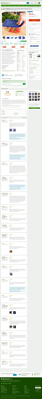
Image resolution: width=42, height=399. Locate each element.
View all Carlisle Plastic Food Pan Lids (34, 48)
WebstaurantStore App (4, 389)
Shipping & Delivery (38, 391)
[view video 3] (36, 94)
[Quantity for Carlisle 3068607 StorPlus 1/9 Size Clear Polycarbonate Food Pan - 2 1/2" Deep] (20, 46)
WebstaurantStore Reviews (15, 392)
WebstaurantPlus (3, 387)
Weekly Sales (14, 389)
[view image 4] (39, 94)
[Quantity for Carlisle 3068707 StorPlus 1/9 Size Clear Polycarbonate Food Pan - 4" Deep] (11, 46)
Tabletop (23, 5)
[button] (4, 37)
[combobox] (19, 3)
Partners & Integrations (4, 392)
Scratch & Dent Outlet (15, 388)
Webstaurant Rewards (4, 388)
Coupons (13, 390)
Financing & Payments (27, 390)
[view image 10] (33, 99)
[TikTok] (8, 383)
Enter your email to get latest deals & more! (8, 373)
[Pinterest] (10, 383)
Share (19, 41)
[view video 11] (36, 99)
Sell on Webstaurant (26, 392)
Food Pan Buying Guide (35, 63)
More (40, 5)
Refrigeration (10, 5)
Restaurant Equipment (5, 5)
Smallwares (14, 5)
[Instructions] (30, 56)
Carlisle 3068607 (31, 72)
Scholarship (25, 391)
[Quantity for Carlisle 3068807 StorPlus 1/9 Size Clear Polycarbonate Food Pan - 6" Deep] (2, 46)
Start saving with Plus (24, 375)
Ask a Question (23, 41)
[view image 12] (39, 99)
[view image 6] (33, 96)
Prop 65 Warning (12, 70)
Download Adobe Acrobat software (35, 60)
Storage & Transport (35, 5)
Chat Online (37, 390)
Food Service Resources (15, 391)
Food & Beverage (19, 5)
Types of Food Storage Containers (35, 64)
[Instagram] (1, 383)
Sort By (3, 110)
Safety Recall (14, 393)
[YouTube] (3, 383)
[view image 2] (33, 94)
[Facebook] (6, 383)
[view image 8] (39, 96)
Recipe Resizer (3, 391)
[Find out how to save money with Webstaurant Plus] (2, 43)
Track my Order (38, 389)
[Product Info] (38, 56)
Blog (13, 387)
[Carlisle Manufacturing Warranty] (34, 56)
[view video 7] (36, 96)
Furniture (31, 5)
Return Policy (26, 393)
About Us (25, 387)
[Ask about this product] (14, 84)
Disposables (27, 5)
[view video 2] (14, 312)
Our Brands (25, 388)
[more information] (39, 34)
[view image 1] (30, 94)
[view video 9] (30, 99)
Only (29, 12)
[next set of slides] (26, 45)
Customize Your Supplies (4, 390)
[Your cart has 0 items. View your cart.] (39, 3)
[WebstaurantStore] (11, 379)
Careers (25, 389)
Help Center (38, 387)
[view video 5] (30, 96)
